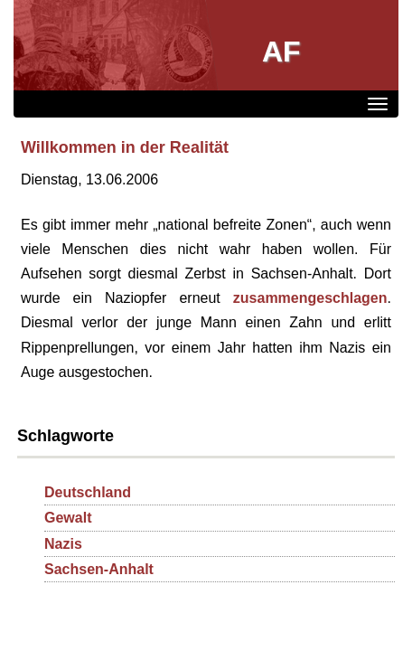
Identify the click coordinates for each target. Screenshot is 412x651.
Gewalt (67, 517)
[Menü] (377, 104)
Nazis (63, 544)
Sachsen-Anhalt (99, 569)
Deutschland (87, 492)
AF (281, 51)
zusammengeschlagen (310, 298)
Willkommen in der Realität (125, 147)
